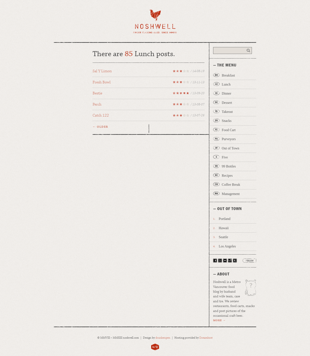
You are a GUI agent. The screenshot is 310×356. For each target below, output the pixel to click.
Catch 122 (149, 116)
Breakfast (228, 75)
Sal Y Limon (149, 72)
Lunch (226, 84)
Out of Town (230, 148)
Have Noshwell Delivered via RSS (220, 260)
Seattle (223, 237)
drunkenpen (162, 338)
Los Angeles (227, 246)
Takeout (227, 112)
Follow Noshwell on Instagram (230, 260)
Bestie (149, 94)
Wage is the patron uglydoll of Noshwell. (248, 289)
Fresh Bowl (149, 83)
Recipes (227, 175)
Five (225, 157)
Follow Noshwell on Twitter (235, 260)
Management (231, 194)
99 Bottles (229, 166)
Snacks (226, 121)
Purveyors (229, 139)
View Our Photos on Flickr (225, 260)
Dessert (227, 102)
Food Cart (229, 130)
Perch (149, 105)
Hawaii (224, 228)
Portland (224, 219)
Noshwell (155, 21)
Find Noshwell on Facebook (215, 260)
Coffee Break (231, 184)
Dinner (226, 93)
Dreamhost (206, 338)
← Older (100, 127)
